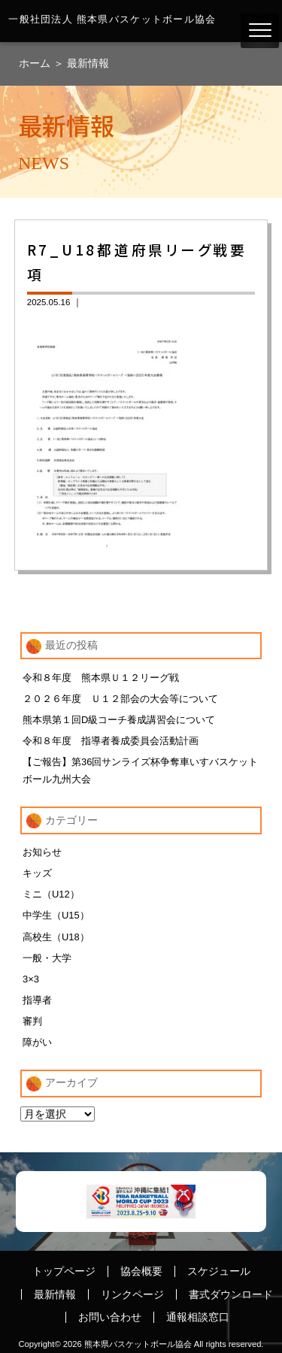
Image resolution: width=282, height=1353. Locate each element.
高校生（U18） (56, 937)
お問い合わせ (109, 1317)
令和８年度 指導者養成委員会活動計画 (111, 740)
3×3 (31, 979)
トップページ (64, 1271)
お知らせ (42, 852)
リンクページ (132, 1294)
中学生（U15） (56, 915)
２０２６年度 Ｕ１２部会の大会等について (120, 698)
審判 (32, 1021)
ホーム (36, 63)
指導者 (37, 1000)
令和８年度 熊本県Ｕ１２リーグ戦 (101, 677)
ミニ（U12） (51, 894)
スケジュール (218, 1271)
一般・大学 (47, 958)
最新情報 (88, 63)
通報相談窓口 (197, 1317)
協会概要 (141, 1271)
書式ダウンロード (231, 1294)
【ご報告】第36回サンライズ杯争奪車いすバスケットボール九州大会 (140, 770)
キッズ (37, 873)
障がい (37, 1042)
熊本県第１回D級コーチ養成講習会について (119, 719)
